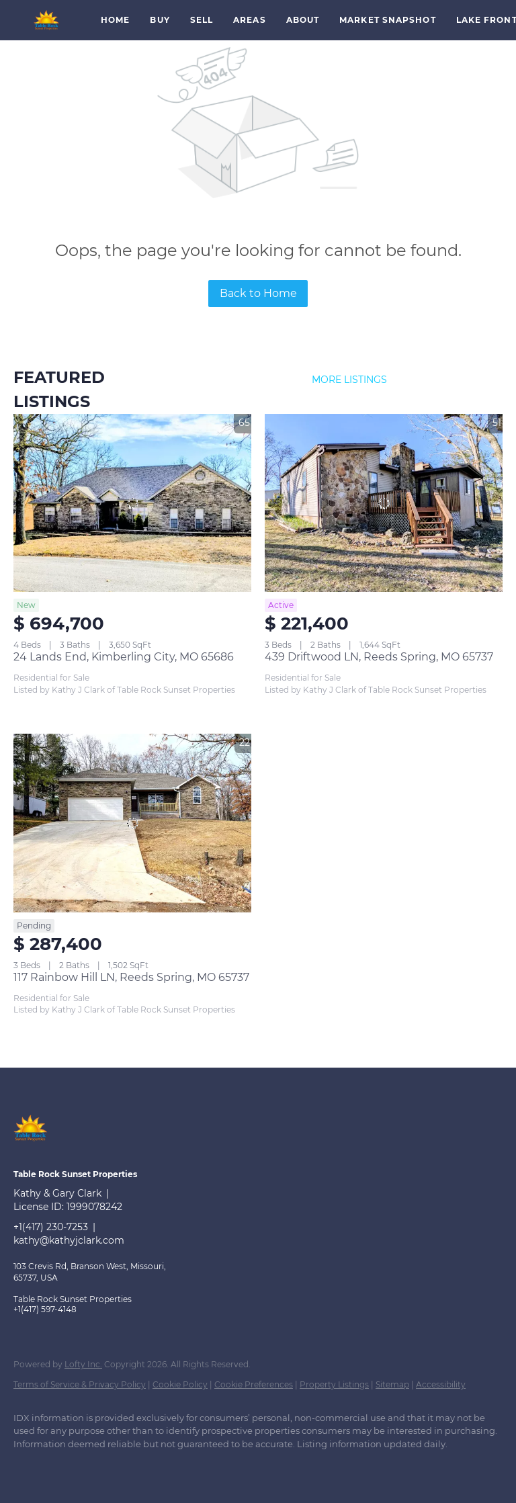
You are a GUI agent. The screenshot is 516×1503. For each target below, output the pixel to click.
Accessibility (441, 1384)
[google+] (68, 1467)
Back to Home (258, 293)
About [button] (303, 20)
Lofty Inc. (83, 1364)
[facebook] (29, 1467)
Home (115, 20)
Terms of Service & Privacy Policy (79, 1384)
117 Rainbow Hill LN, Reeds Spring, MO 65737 (131, 977)
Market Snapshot (387, 20)
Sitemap (392, 1384)
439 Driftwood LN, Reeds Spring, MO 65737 (379, 656)
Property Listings (334, 1384)
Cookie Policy (180, 1384)
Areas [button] (249, 20)
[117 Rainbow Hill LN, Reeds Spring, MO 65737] (132, 823)
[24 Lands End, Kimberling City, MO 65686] (132, 503)
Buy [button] (159, 20)
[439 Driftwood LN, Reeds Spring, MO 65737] (384, 503)
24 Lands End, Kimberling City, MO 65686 (123, 656)
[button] (47, 20)
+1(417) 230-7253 (50, 1227)
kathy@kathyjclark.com (68, 1240)
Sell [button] (201, 20)
